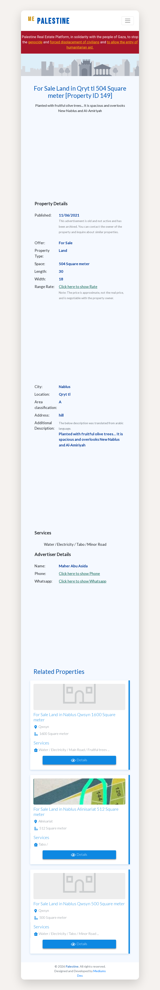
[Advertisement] (80, 155)
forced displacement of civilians (74, 42)
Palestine (49, 21)
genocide (35, 42)
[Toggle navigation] (128, 20)
